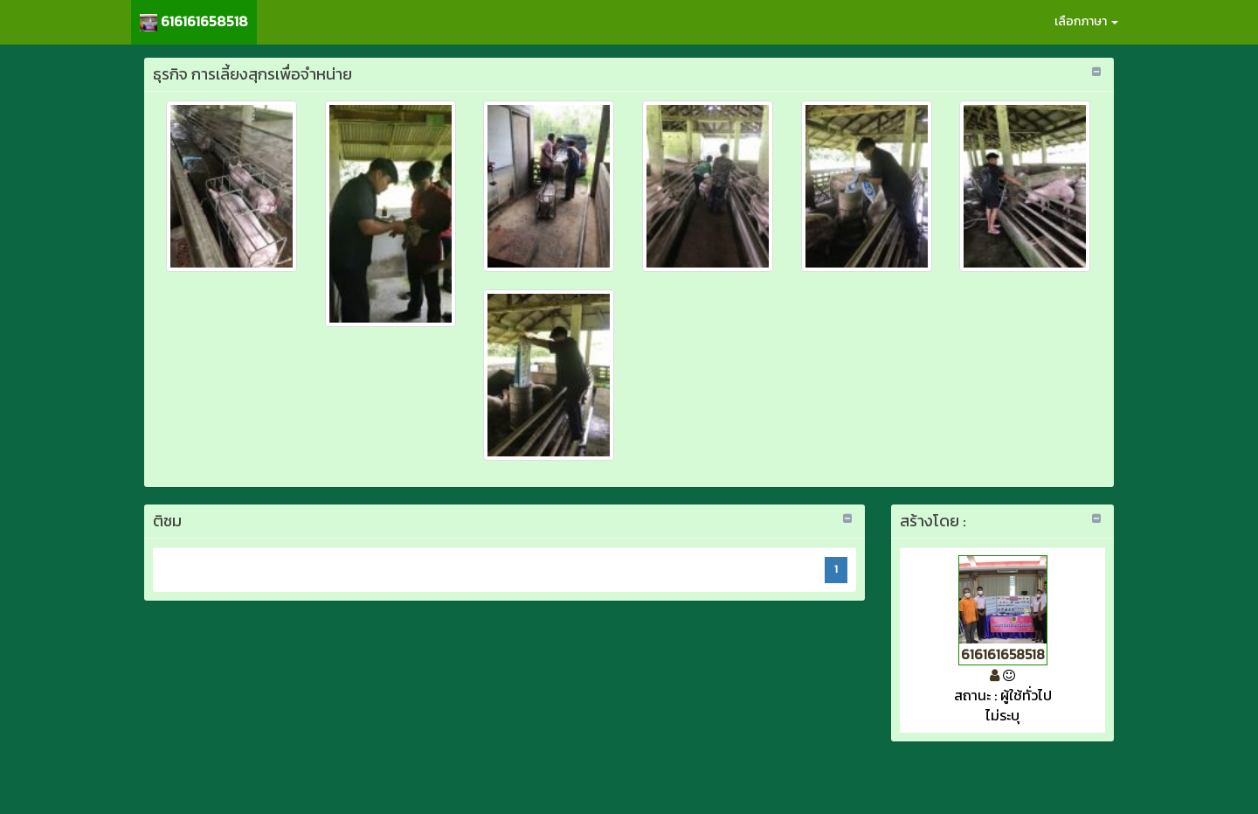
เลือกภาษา (1086, 21)
